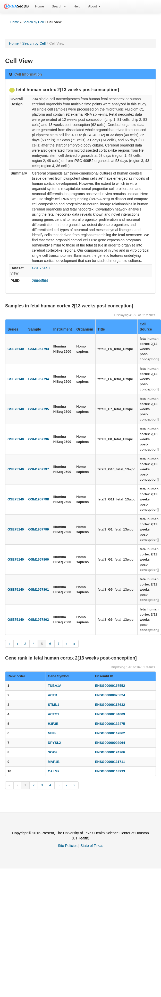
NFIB (52, 733)
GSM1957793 (38, 349)
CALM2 (54, 771)
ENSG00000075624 (110, 695)
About (94, 6)
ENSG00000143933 (110, 771)
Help (77, 6)
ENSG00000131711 (110, 762)
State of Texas (91, 846)
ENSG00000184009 (110, 714)
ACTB (52, 695)
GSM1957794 (38, 379)
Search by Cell (33, 22)
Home (39, 6)
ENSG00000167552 (110, 686)
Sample (34, 329)
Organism (84, 329)
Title (101, 329)
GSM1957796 (38, 439)
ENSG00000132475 (110, 724)
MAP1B (54, 762)
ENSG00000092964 (110, 743)
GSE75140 (41, 268)
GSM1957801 (38, 589)
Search (59, 6)
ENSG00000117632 (110, 705)
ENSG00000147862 (110, 733)
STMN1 (53, 705)
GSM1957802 (38, 619)
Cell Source (146, 326)
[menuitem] (39, 6)
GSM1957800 (38, 559)
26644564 (40, 281)
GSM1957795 (38, 409)
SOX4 (52, 752)
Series (12, 329)
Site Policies (67, 846)
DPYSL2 (54, 743)
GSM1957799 (38, 529)
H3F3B (53, 724)
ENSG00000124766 (110, 752)
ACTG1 (53, 714)
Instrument (62, 329)
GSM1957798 (38, 499)
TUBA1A (55, 686)
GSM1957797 (38, 469)
